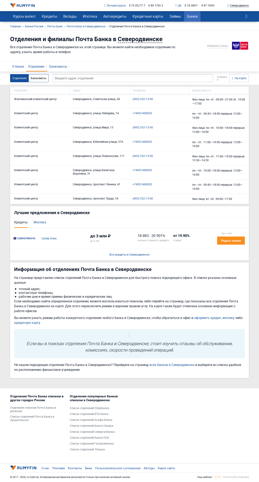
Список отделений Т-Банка (87, 449)
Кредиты (49, 16)
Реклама (58, 468)
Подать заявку (231, 240)
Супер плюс (49, 238)
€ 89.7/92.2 (155, 5)
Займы (175, 16)
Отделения (36, 66)
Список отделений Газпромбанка (92, 443)
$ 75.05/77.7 (137, 5)
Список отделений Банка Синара (91, 426)
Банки (192, 16)
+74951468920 (142, 113)
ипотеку (229, 318)
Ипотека (90, 16)
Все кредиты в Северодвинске (129, 254)
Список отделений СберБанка (89, 408)
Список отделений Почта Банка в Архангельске (32, 418)
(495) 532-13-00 (143, 99)
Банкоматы (58, 66)
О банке (18, 66)
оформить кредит (207, 318)
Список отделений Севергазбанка (92, 432)
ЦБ (178, 5)
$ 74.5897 (191, 5)
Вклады (70, 16)
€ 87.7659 (207, 5)
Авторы (149, 468)
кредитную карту (27, 322)
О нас (45, 468)
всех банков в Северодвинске (172, 365)
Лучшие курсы (115, 5)
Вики (88, 468)
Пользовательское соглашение (118, 468)
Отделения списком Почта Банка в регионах (33, 409)
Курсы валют (24, 16)
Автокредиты (114, 16)
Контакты (75, 468)
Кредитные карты (148, 16)
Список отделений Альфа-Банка (91, 420)
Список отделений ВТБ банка (89, 414)
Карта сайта (166, 468)
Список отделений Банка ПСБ (89, 437)
